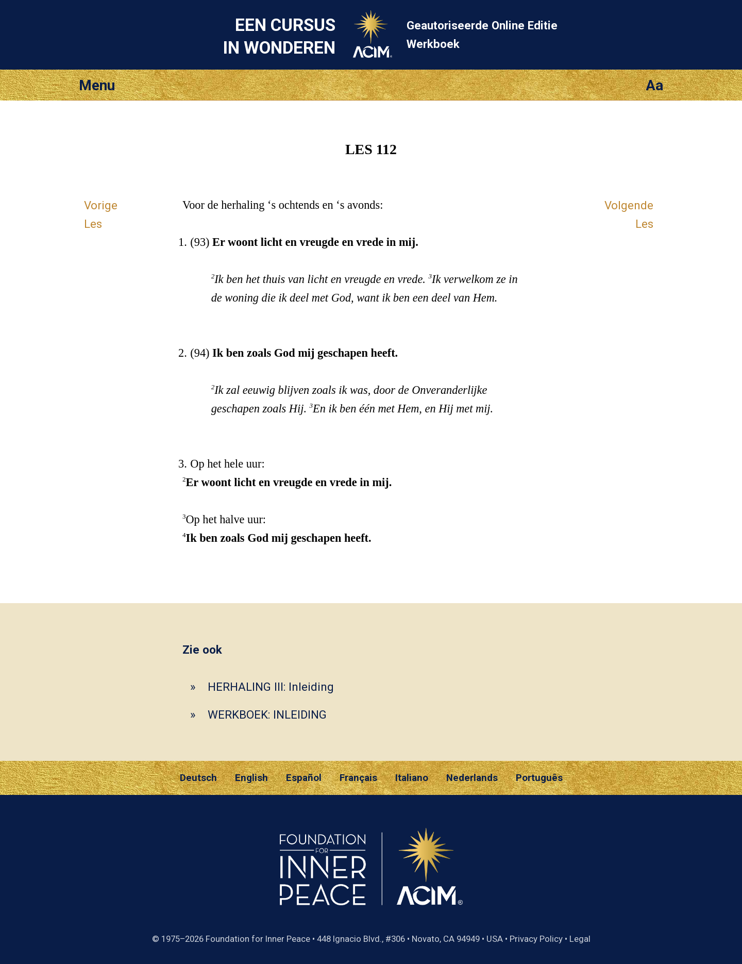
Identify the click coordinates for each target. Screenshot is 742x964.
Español (304, 778)
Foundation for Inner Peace (258, 939)
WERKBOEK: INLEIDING (267, 714)
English (251, 778)
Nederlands (472, 778)
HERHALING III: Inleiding (271, 686)
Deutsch (198, 778)
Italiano (411, 778)
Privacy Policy (536, 939)
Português (539, 778)
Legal (580, 939)
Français (358, 778)
